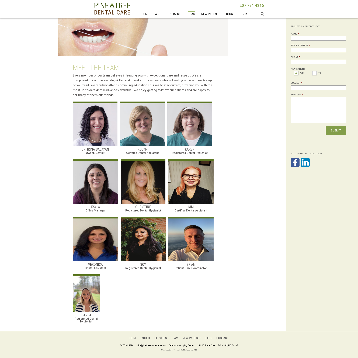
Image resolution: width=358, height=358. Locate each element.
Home (145, 14)
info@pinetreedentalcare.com (151, 345)
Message (297, 94)
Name (295, 34)
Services (176, 14)
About (159, 14)
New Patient (298, 69)
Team (191, 14)
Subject (296, 83)
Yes (301, 73)
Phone (295, 57)
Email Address (300, 45)
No (319, 73)
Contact (245, 14)
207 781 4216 (251, 5)
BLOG (229, 14)
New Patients (210, 14)
